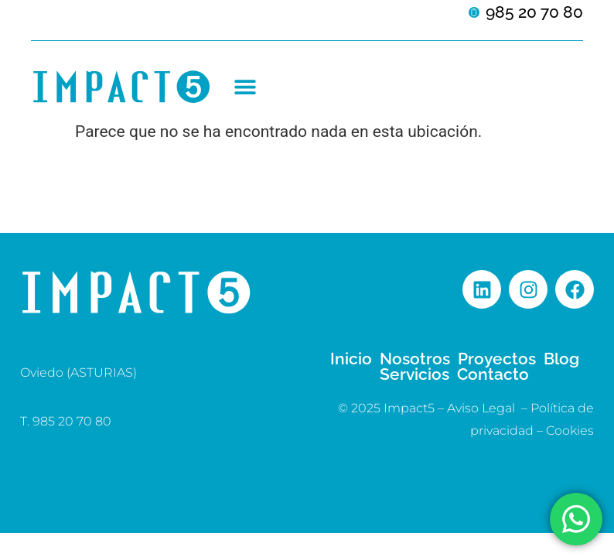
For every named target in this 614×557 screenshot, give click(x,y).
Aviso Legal (481, 408)
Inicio (351, 359)
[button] (244, 87)
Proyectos (497, 359)
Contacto (493, 374)
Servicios (414, 374)
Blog (561, 359)
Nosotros (415, 359)
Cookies (570, 430)
